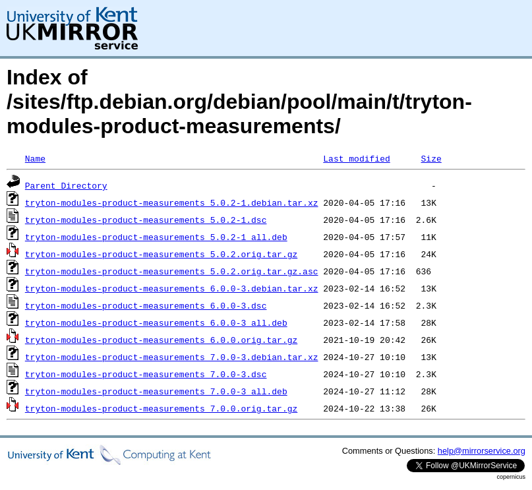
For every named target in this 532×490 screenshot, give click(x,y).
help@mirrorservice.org (481, 451)
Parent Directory (66, 185)
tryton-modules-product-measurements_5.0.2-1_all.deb (156, 237)
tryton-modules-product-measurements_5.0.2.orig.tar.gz (161, 254)
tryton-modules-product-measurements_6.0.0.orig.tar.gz (161, 340)
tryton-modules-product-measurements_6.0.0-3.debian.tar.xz (171, 288)
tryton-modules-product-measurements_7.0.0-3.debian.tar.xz (171, 357)
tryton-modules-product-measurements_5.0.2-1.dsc (146, 220)
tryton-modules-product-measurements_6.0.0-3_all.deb (156, 322)
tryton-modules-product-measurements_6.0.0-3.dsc (146, 305)
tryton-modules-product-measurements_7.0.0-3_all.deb (156, 391)
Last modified (356, 158)
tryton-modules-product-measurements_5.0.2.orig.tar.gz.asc (171, 271)
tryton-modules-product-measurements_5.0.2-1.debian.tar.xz (171, 202)
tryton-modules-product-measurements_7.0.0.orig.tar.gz (161, 408)
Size (431, 158)
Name (35, 158)
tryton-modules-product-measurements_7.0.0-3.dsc (146, 374)
